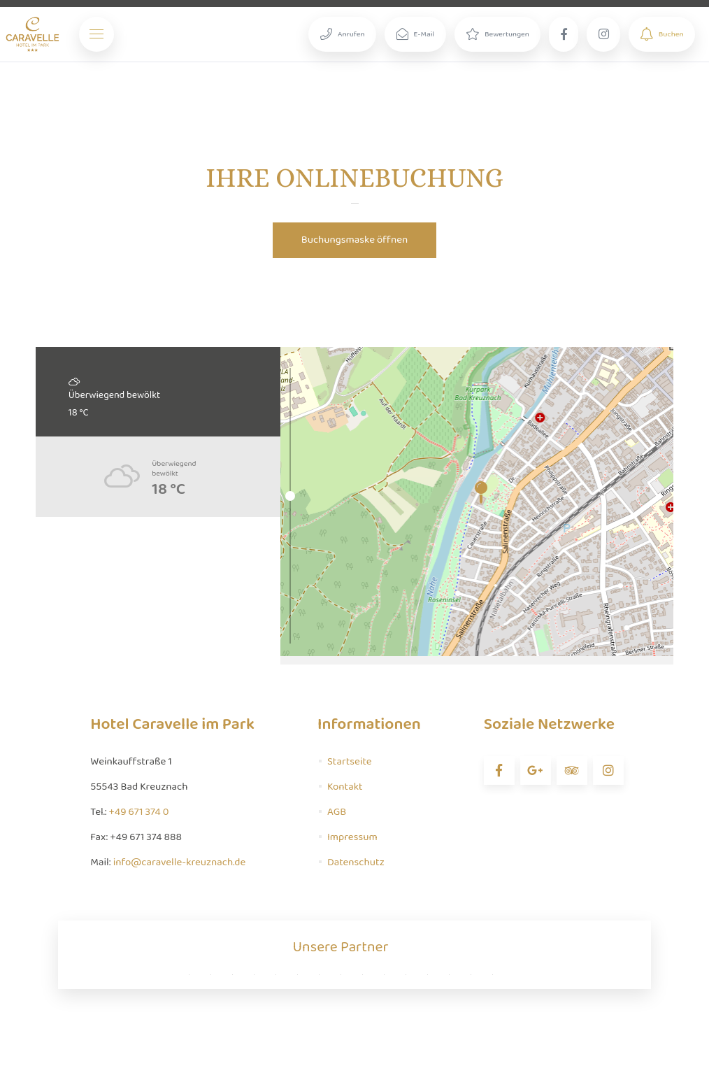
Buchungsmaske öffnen (354, 240)
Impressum (352, 837)
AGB (336, 812)
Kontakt (345, 787)
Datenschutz (356, 862)
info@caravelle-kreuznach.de (179, 862)
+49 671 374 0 (139, 812)
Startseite (349, 762)
